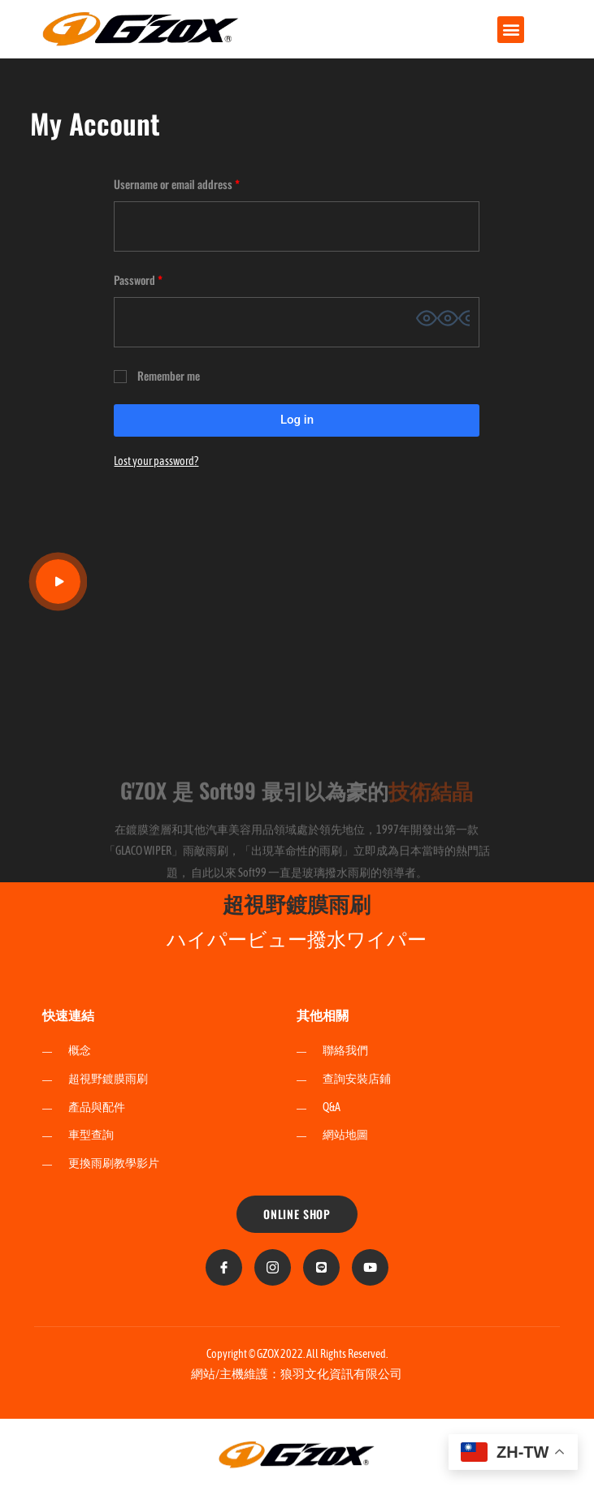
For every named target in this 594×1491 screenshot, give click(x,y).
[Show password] (443, 318)
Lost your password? (156, 461)
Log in (297, 419)
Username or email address (196, 182)
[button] (510, 29)
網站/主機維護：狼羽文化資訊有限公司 (296, 1374)
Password (158, 278)
